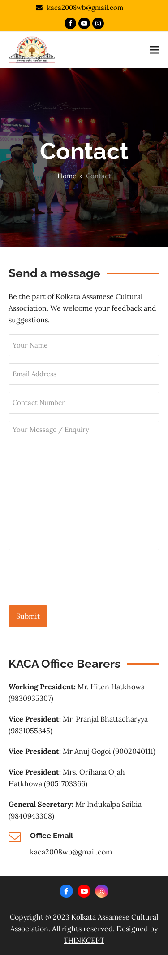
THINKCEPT (84, 940)
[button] (154, 49)
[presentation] (77, 577)
